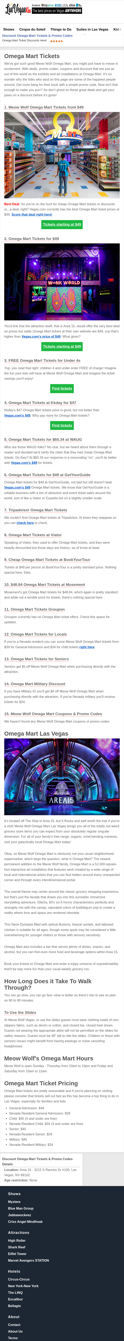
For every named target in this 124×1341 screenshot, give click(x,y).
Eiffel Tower (17, 1254)
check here (25, 523)
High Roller (17, 1240)
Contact (14, 1325)
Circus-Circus (19, 1279)
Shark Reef (16, 1247)
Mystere (14, 1202)
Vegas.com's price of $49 (41, 336)
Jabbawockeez (19, 1215)
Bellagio (14, 1306)
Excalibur (15, 1299)
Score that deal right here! (31, 214)
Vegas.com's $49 (17, 415)
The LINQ (15, 1292)
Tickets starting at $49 (62, 224)
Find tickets (62, 389)
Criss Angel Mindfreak (25, 1221)
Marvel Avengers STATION (28, 1260)
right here (86, 647)
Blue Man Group (20, 1208)
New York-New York (23, 1286)
